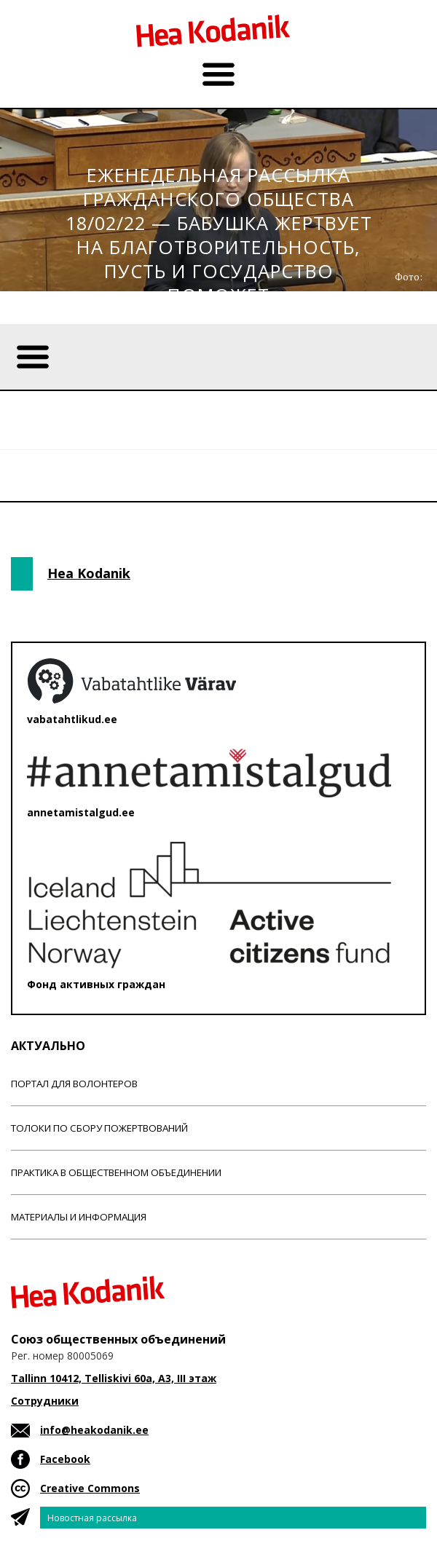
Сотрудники (45, 1401)
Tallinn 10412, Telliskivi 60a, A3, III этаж (113, 1378)
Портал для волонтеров (74, 1083)
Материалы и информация (78, 1216)
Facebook (65, 1459)
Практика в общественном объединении (116, 1172)
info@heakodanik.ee (94, 1430)
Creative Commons (90, 1488)
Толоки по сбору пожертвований (99, 1128)
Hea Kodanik (88, 573)
